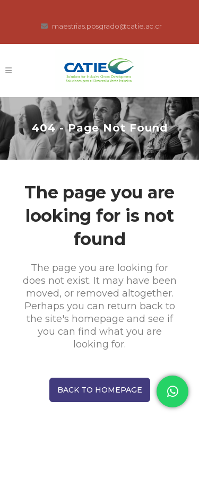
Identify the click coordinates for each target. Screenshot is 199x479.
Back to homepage (99, 390)
